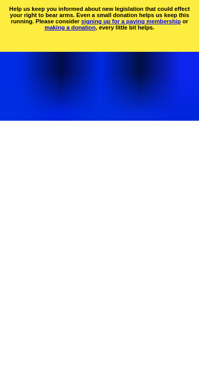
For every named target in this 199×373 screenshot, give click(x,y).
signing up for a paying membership (131, 21)
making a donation (70, 27)
